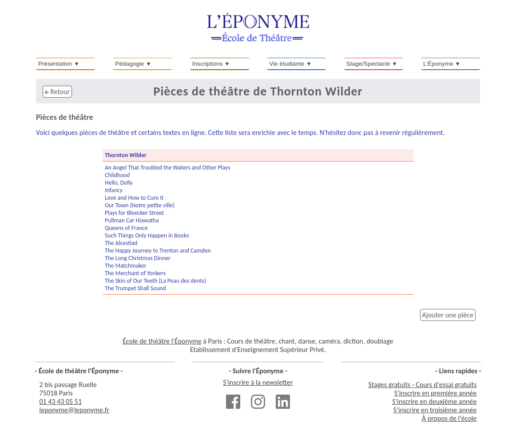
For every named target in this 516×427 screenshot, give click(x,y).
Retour (57, 91)
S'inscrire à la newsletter (258, 382)
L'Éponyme (438, 63)
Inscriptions (207, 63)
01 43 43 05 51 (61, 401)
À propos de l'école (449, 418)
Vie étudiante (286, 63)
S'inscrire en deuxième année (434, 401)
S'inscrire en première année (435, 393)
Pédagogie (129, 63)
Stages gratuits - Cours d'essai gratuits (422, 384)
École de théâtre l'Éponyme (162, 341)
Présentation (55, 63)
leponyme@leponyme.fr (75, 410)
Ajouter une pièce (447, 315)
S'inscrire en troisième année (435, 410)
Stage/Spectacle (368, 63)
